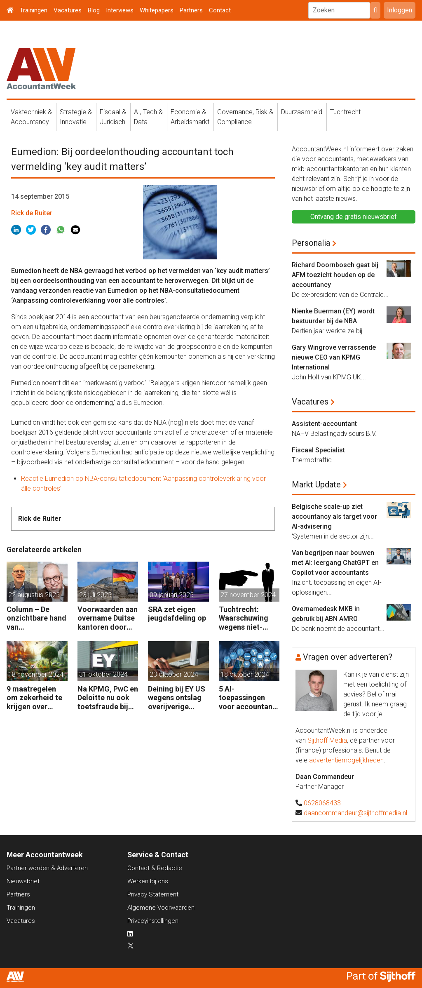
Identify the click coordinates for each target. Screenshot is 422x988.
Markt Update (316, 484)
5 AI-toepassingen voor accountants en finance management (249, 698)
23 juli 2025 (95, 595)
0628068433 (322, 803)
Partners (191, 10)
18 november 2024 (35, 674)
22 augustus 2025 (34, 595)
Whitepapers (156, 10)
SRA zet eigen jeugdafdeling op (177, 614)
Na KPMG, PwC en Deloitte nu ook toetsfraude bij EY (107, 698)
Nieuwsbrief (23, 881)
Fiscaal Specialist (318, 450)
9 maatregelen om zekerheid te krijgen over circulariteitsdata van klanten (36, 698)
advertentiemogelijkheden (346, 760)
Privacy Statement (152, 894)
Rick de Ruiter (31, 213)
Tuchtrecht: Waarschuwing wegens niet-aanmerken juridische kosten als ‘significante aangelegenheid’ (248, 618)
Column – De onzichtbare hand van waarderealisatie (36, 618)
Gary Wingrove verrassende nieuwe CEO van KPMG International (334, 357)
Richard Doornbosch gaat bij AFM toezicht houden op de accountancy (335, 275)
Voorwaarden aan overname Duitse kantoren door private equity (107, 618)
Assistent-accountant (324, 424)
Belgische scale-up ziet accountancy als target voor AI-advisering (334, 516)
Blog (94, 10)
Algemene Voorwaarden (161, 907)
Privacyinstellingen (152, 920)
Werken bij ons (147, 881)
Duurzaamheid (301, 112)
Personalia (311, 243)
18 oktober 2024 (244, 674)
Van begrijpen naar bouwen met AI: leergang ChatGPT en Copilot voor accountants (335, 562)
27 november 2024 (248, 595)
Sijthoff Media (327, 740)
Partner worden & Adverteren (47, 868)
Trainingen (33, 10)
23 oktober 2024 (174, 674)
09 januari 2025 (172, 595)
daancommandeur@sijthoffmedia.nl (355, 813)
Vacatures (68, 10)
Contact (220, 10)
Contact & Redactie (154, 868)
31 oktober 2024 (103, 674)
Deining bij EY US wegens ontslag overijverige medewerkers (176, 698)
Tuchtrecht (345, 112)
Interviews (120, 10)
